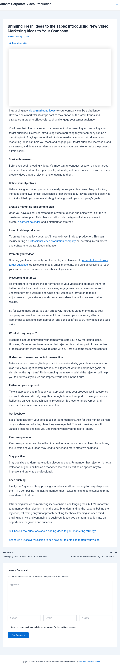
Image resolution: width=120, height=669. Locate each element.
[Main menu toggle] (117, 4)
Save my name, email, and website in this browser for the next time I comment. (44, 627)
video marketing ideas (42, 110)
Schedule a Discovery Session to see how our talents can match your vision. (54, 540)
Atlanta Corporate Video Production (25, 4)
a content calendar (29, 222)
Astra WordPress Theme (89, 661)
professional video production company (52, 241)
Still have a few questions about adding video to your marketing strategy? (53, 531)
